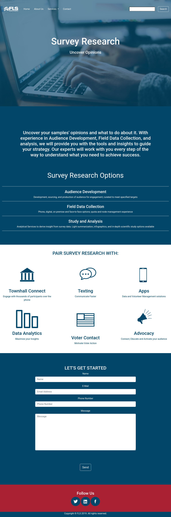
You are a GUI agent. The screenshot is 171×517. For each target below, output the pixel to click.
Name (85, 373)
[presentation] (57, 458)
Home (28, 8)
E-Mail (85, 386)
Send (85, 467)
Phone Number (85, 398)
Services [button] (52, 9)
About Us (38, 9)
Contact (67, 9)
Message (85, 410)
